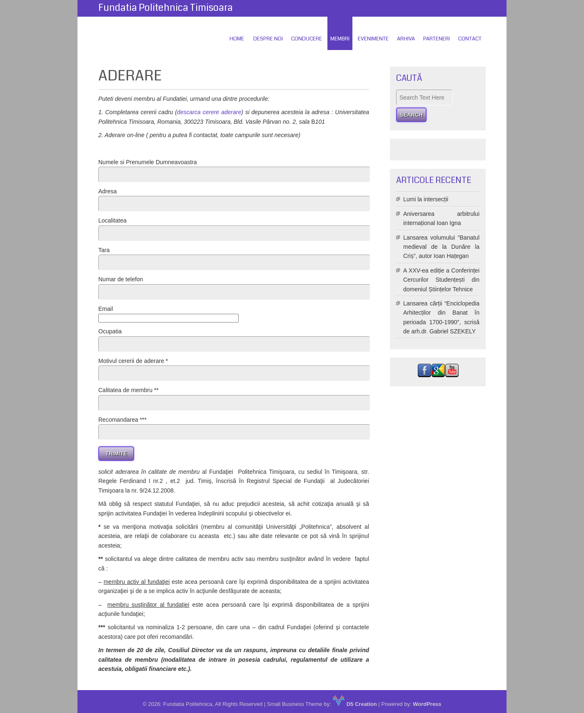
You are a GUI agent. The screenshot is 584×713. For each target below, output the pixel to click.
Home (237, 39)
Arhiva (406, 39)
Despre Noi (268, 39)
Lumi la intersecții (425, 199)
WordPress (427, 704)
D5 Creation (354, 704)
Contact (470, 39)
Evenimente (373, 39)
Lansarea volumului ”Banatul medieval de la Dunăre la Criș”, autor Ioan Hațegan (441, 247)
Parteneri (436, 39)
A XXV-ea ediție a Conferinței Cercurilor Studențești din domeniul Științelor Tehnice (441, 280)
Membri (339, 39)
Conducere (306, 39)
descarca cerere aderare (209, 112)
